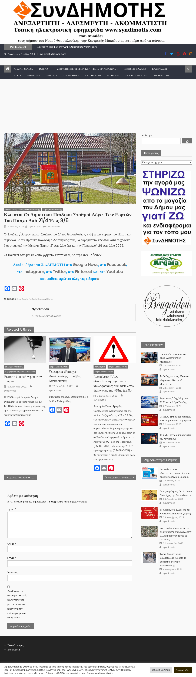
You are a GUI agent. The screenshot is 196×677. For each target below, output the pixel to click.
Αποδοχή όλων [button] (183, 670)
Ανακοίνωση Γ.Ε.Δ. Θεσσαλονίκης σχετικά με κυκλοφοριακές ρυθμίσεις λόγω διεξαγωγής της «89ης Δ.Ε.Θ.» (114, 383)
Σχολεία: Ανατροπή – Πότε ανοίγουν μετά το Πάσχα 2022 (22, 477)
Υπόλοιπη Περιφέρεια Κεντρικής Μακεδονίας (86, 69)
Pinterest (83, 271)
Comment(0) (54, 226)
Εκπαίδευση (93, 75)
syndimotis (35, 226)
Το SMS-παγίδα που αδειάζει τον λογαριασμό (175, 437)
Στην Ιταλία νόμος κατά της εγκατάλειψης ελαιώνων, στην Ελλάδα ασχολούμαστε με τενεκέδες (175, 533)
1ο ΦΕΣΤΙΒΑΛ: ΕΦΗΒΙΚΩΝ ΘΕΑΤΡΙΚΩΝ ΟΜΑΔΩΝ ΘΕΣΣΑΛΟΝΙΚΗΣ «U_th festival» (120, 477)
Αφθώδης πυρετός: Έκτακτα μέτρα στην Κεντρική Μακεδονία (174, 380)
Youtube (115, 271)
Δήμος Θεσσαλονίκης (52, 209)
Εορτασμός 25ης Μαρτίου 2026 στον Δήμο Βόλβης (174, 400)
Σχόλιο (11, 509)
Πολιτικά (113, 75)
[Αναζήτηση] (187, 140)
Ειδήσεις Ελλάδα (135, 69)
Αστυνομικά (71, 75)
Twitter (59, 271)
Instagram (33, 271)
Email (11, 558)
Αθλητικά (33, 75)
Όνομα (11, 543)
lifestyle (51, 75)
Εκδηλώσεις (160, 69)
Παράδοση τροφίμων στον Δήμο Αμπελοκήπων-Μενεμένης (67, 46)
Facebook (116, 264)
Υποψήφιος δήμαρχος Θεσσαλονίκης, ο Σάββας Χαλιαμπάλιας (65, 376)
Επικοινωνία (162, 75)
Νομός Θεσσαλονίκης (104, 371)
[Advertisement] (98, 105)
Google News (85, 264)
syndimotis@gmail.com (53, 53)
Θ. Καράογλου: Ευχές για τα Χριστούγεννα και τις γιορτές (175, 511)
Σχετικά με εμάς (16, 645)
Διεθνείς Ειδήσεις (136, 75)
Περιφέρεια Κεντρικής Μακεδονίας (20, 371)
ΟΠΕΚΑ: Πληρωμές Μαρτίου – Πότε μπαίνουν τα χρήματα (175, 418)
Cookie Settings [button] (161, 670)
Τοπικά (43, 69)
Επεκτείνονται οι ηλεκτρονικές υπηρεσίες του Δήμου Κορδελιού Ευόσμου (175, 473)
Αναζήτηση (146, 135)
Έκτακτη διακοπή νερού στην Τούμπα (23, 378)
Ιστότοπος (12, 572)
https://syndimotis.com (46, 316)
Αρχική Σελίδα (23, 69)
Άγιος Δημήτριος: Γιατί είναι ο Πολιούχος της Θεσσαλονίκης (176, 493)
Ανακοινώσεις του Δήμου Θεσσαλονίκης (22, 209)
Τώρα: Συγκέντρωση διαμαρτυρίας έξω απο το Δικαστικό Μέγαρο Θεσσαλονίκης (173, 559)
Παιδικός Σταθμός (37, 299)
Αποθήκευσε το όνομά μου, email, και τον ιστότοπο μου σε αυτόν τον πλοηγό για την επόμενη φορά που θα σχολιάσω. (17, 604)
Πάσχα (122, 234)
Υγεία (17, 75)
